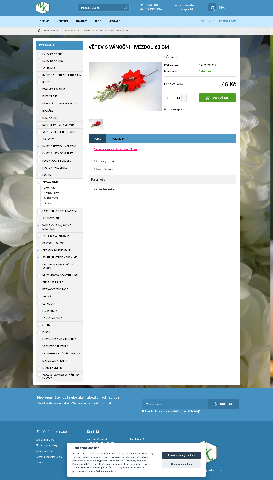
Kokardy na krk (52, 53)
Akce (98, 21)
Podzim (47, 175)
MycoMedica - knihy (54, 360)
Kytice (46, 82)
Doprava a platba (45, 439)
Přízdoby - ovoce (53, 243)
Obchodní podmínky (46, 445)
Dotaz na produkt (177, 109)
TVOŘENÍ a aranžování (56, 236)
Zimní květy (49, 188)
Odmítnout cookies (181, 464)
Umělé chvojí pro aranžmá (59, 211)
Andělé (46, 296)
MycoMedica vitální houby (59, 339)
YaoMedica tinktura (55, 346)
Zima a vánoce (69, 31)
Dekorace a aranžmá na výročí (57, 266)
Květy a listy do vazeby (57, 153)
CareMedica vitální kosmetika (61, 353)
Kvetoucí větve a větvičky (59, 125)
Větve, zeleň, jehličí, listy (58, 132)
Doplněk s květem (53, 89)
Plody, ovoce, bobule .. (56, 160)
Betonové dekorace (55, 289)
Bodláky (47, 110)
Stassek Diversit (53, 367)
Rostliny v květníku (54, 167)
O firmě (44, 21)
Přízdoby (48, 203)
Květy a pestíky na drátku (59, 146)
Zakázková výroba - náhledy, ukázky (61, 377)
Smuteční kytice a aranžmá (59, 257)
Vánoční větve (87, 31)
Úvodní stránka (48, 30)
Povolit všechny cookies (181, 455)
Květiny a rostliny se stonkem (61, 75)
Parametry (118, 138)
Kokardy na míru (53, 60)
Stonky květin (51, 218)
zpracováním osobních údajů (181, 411)
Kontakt (62, 21)
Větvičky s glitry (51, 193)
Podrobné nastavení (107, 471)
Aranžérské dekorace (56, 250)
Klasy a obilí (50, 117)
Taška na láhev (52, 318)
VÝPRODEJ (48, 68)
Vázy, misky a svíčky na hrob (60, 275)
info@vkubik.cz (188, 9)
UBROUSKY (48, 303)
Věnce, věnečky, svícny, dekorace (56, 227)
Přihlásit (208, 21)
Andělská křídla (52, 282)
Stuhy (46, 325)
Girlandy (48, 139)
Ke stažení (115, 21)
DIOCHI (46, 332)
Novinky (81, 21)
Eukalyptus (49, 96)
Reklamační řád (44, 451)
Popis (97, 138)
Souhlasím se (171, 411)
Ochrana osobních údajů (49, 456)
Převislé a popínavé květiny (60, 103)
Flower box (49, 310)
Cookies (40, 462)
